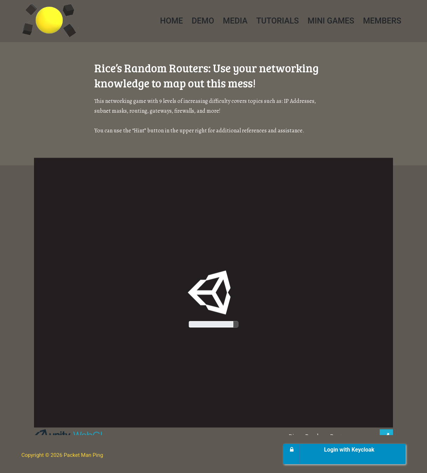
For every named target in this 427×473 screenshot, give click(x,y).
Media (235, 21)
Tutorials (277, 21)
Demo (203, 21)
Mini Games (330, 21)
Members (382, 21)
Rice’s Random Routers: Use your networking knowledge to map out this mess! (206, 75)
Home (171, 21)
